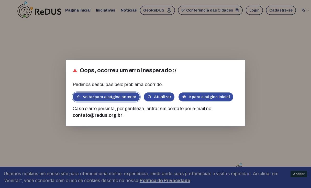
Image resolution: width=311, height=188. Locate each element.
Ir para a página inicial (206, 97)
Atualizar (159, 97)
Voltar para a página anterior (106, 97)
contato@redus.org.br (97, 115)
